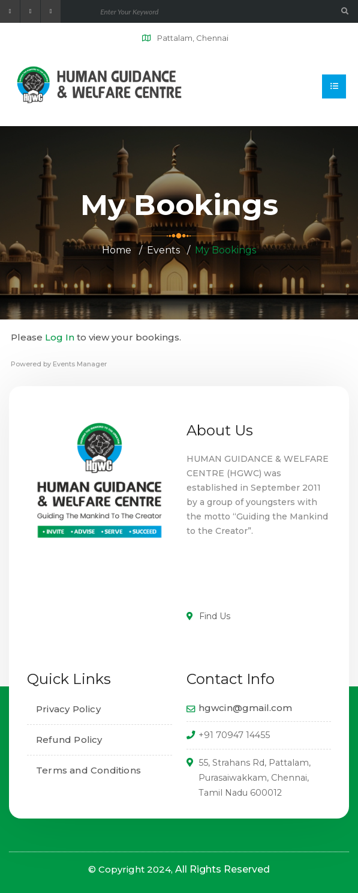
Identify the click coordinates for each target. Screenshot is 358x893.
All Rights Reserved (222, 869)
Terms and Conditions (88, 770)
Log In (59, 337)
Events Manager (80, 364)
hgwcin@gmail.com (245, 707)
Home (116, 250)
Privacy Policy (68, 709)
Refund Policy (69, 739)
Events (163, 250)
